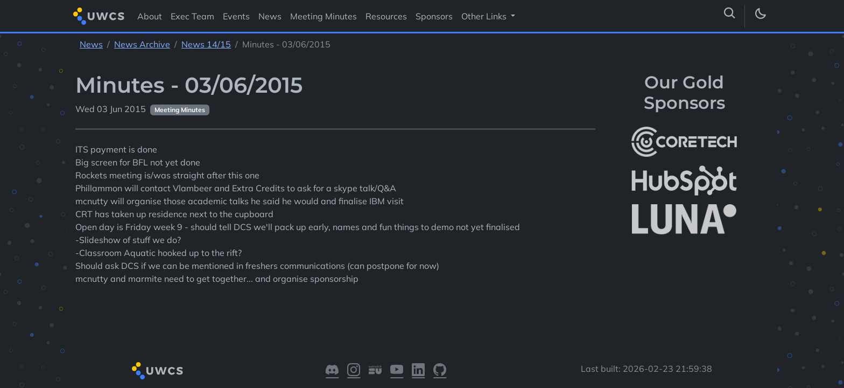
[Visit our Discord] (332, 370)
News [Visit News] (270, 16)
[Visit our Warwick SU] (375, 370)
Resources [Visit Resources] (386, 16)
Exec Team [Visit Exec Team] (192, 16)
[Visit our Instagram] (353, 370)
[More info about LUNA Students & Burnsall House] (684, 219)
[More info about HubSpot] (684, 180)
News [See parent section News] (91, 44)
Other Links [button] (485, 16)
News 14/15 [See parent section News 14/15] (206, 44)
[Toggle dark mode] (760, 16)
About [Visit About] (149, 16)
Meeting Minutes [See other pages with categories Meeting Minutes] (179, 110)
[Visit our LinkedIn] (418, 370)
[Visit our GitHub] (439, 370)
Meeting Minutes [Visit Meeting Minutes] (323, 16)
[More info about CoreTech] (684, 142)
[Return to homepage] (98, 15)
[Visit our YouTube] (396, 370)
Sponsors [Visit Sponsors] (434, 16)
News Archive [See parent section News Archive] (142, 44)
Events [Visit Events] (236, 16)
